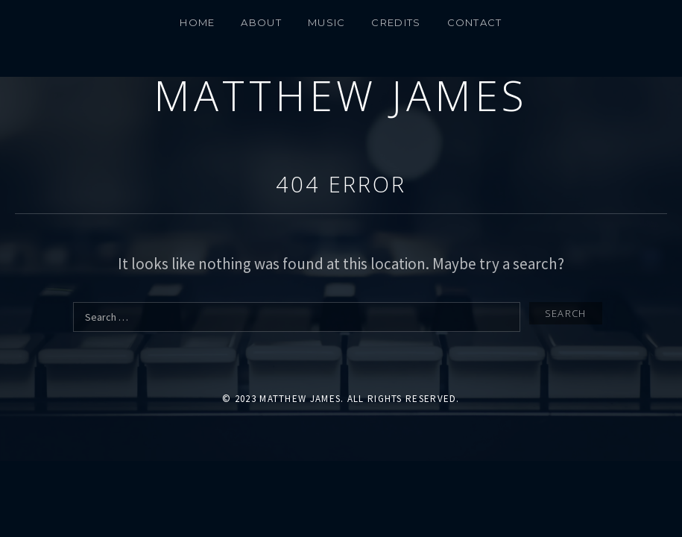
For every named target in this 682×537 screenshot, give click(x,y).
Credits (395, 22)
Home (197, 22)
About (261, 22)
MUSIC (327, 22)
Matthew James (341, 95)
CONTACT (474, 22)
